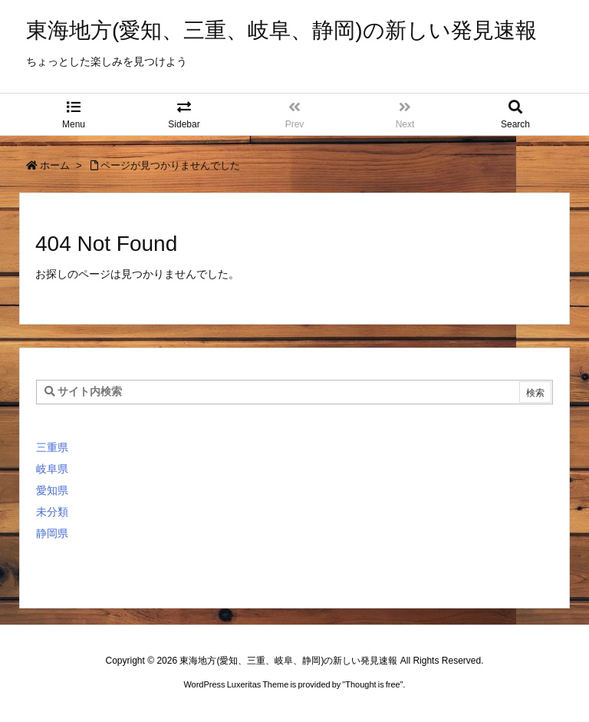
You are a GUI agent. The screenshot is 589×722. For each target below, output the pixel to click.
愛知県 (52, 490)
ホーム (55, 165)
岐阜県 (52, 469)
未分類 (52, 512)
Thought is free (372, 684)
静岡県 (52, 533)
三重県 (52, 447)
